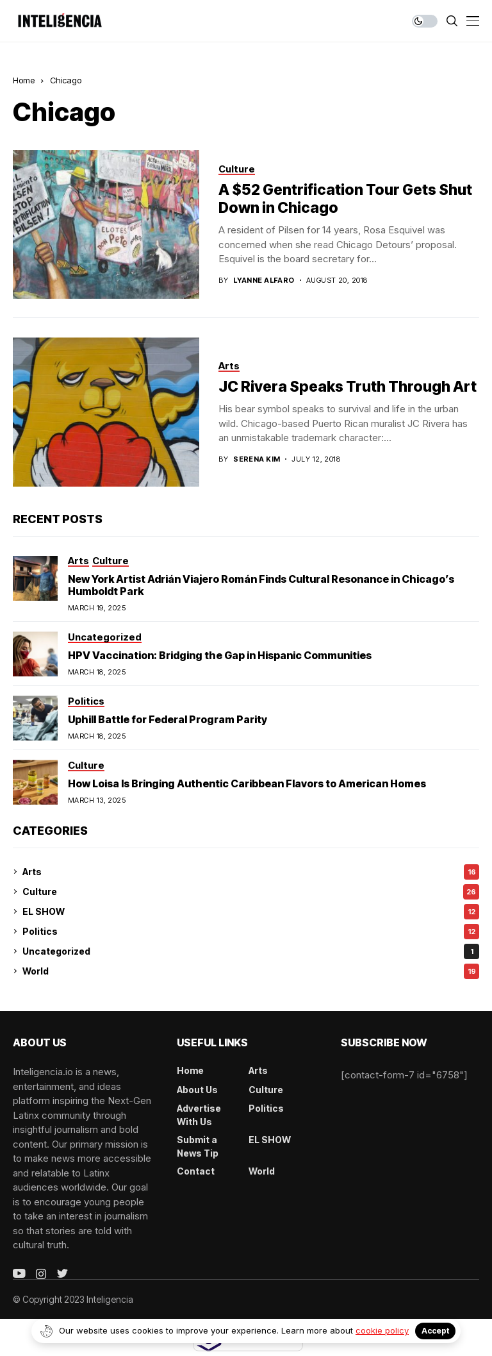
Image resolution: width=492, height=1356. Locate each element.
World (250, 971)
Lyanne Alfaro (264, 280)
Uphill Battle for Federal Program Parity (167, 719)
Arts (250, 872)
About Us (197, 1089)
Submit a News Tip (197, 1146)
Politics (250, 931)
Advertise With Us (199, 1115)
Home (24, 80)
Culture (250, 892)
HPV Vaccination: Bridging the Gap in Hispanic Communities (220, 655)
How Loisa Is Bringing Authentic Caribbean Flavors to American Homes (247, 783)
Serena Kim (256, 459)
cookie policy (382, 1330)
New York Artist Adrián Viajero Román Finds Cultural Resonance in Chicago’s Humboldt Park (261, 585)
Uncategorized (250, 951)
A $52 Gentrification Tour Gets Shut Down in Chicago (345, 199)
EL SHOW (250, 911)
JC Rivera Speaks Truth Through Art (347, 387)
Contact (196, 1171)
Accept (435, 1330)
